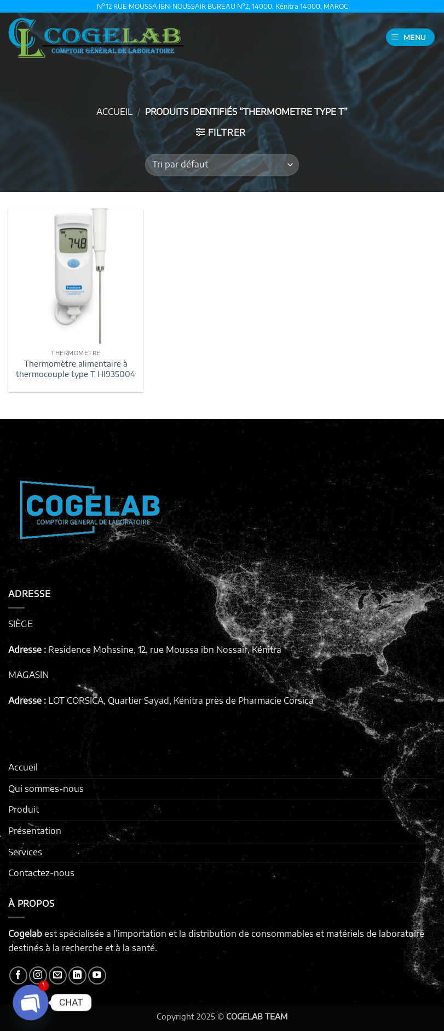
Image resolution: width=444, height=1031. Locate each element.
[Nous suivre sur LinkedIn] (77, 975)
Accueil (114, 111)
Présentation (34, 830)
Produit (23, 809)
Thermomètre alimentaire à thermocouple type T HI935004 (75, 368)
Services (25, 852)
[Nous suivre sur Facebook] (18, 975)
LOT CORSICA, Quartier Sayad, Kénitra (125, 700)
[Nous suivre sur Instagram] (38, 975)
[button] (410, 37)
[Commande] (221, 165)
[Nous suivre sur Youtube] (97, 975)
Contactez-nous (41, 872)
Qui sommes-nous (46, 788)
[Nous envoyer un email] (58, 975)
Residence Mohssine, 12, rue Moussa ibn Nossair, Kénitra (164, 649)
